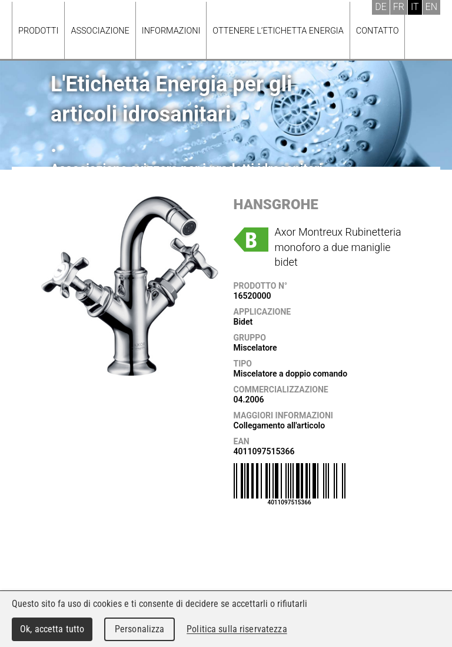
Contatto (377, 31)
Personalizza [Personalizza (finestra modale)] (140, 629)
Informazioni (171, 31)
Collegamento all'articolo (279, 425)
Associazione (100, 31)
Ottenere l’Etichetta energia (277, 31)
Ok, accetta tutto (52, 629)
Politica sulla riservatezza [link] (237, 629)
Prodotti (38, 31)
